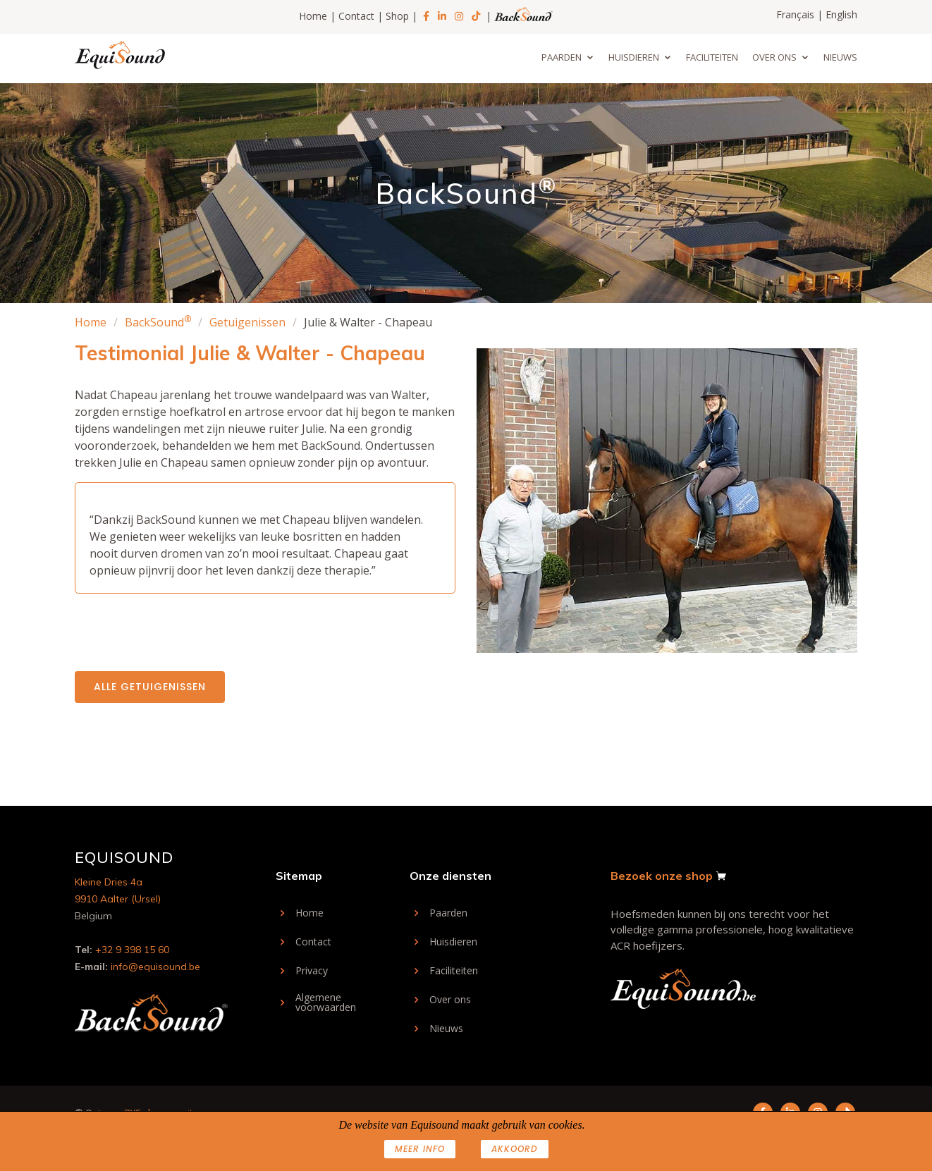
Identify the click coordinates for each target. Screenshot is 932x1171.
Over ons (774, 57)
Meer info (420, 1149)
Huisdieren (633, 57)
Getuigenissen (247, 322)
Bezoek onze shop (662, 876)
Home (313, 16)
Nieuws (840, 57)
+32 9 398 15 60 (132, 949)
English (841, 14)
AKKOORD (514, 1149)
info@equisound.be (155, 966)
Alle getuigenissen (150, 687)
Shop (397, 16)
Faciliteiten (712, 57)
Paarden (561, 57)
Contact (356, 16)
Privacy (311, 971)
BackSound (158, 322)
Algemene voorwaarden (325, 1002)
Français (795, 14)
